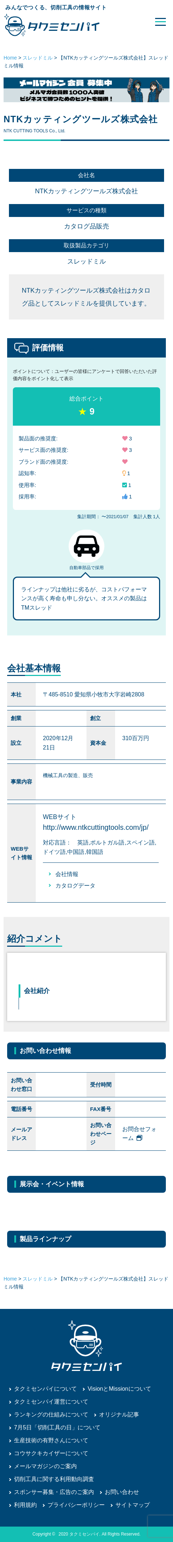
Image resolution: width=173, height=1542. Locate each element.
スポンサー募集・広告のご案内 (54, 1492)
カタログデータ (75, 886)
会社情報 (66, 874)
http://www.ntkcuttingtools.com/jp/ (96, 827)
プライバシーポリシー (76, 1505)
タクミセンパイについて (45, 1389)
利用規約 (25, 1505)
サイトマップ (132, 1505)
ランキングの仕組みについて (51, 1414)
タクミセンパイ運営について (51, 1402)
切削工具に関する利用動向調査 (54, 1479)
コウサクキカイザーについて (51, 1453)
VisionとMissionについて (119, 1389)
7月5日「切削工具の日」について (57, 1427)
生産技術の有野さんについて (51, 1440)
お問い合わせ (122, 1492)
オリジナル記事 (119, 1414)
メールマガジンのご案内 (45, 1466)
